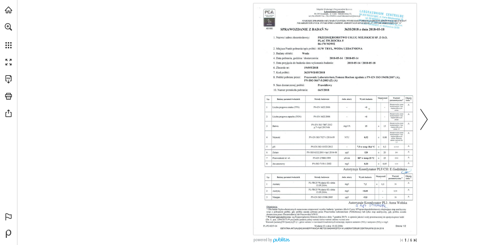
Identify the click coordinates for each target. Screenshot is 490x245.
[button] (8, 26)
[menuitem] (8, 35)
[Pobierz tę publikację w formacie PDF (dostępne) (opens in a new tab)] (8, 79)
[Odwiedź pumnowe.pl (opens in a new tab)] (8, 9)
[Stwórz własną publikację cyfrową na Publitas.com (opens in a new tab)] (8, 233)
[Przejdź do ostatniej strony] (415, 240)
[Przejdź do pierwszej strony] (401, 240)
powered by (263, 240)
